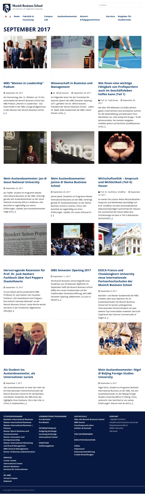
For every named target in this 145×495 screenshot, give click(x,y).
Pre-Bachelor (45, 419)
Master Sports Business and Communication (16, 432)
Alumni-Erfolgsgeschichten (90, 18)
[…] (5, 113)
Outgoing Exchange (48, 431)
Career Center (10, 460)
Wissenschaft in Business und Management (71, 85)
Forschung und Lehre (83, 425)
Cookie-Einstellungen (83, 454)
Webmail (8, 481)
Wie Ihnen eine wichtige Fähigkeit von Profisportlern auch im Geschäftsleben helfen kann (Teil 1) (118, 88)
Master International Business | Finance (18, 427)
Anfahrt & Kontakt (82, 428)
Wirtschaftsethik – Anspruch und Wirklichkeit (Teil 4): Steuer (118, 182)
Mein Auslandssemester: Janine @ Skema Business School (68, 182)
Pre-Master (44, 422)
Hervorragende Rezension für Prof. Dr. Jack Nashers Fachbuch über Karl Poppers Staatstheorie (24, 275)
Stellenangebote (46, 446)
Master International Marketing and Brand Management (18, 444)
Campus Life (48, 18)
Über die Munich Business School (89, 419)
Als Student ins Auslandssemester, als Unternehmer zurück (19, 373)
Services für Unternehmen (16, 469)
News (17, 16)
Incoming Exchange (48, 434)
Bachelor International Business (18, 419)
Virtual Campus (11, 478)
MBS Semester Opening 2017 (71, 270)
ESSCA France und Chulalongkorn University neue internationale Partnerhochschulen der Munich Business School (116, 277)
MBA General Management (16, 448)
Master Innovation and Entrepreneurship (14, 438)
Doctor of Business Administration (19, 451)
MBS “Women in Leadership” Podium (24, 85)
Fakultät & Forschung (28, 18)
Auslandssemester (67, 16)
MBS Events (79, 422)
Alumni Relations (11, 466)
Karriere (110, 16)
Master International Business (17, 422)
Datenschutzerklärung (84, 451)
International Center (13, 463)
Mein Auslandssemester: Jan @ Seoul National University (25, 180)
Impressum (79, 448)
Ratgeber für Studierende (124, 18)
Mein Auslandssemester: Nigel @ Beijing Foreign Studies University (119, 373)
